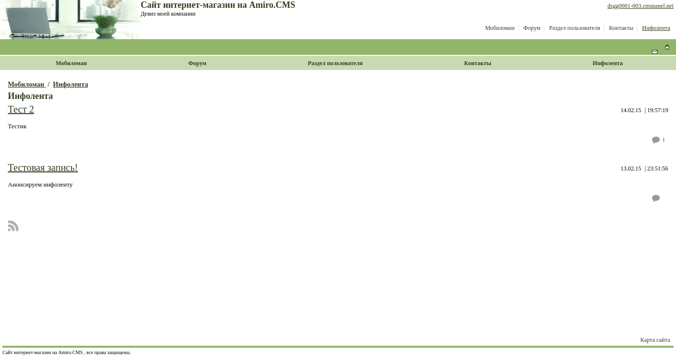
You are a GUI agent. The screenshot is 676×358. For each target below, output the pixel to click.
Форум (532, 27)
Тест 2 (21, 109)
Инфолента (656, 27)
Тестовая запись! (43, 167)
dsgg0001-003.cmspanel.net (640, 5)
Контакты (621, 27)
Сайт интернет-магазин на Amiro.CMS (218, 5)
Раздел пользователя (574, 27)
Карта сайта (655, 339)
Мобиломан (500, 27)
